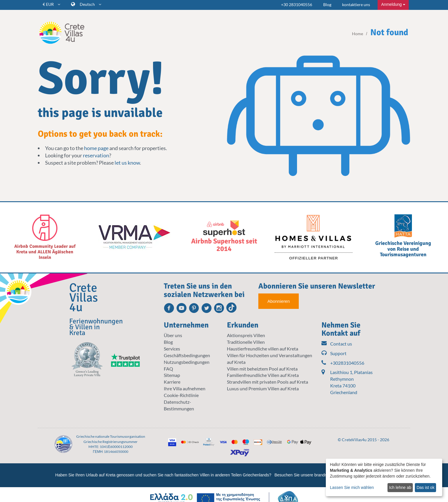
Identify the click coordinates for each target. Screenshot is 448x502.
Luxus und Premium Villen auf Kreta (263, 388)
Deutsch (90, 4)
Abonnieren (278, 301)
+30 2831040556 (296, 4)
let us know (127, 162)
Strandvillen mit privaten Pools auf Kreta (267, 381)
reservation (96, 155)
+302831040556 (342, 363)
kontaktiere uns (356, 4)
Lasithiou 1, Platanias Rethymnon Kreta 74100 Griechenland (351, 382)
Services (172, 348)
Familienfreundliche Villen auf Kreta (263, 375)
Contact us (336, 344)
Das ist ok (425, 487)
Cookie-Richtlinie (181, 395)
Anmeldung (393, 4)
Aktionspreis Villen (246, 335)
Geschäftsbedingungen (187, 355)
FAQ (168, 368)
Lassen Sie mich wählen (352, 487)
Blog (327, 4)
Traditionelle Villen (246, 342)
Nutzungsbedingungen (186, 362)
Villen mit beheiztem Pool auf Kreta (262, 368)
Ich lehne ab (400, 487)
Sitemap (172, 375)
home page (96, 148)
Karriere (172, 381)
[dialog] (384, 477)
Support (333, 353)
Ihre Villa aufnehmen (184, 388)
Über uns (173, 335)
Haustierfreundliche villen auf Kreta (262, 348)
